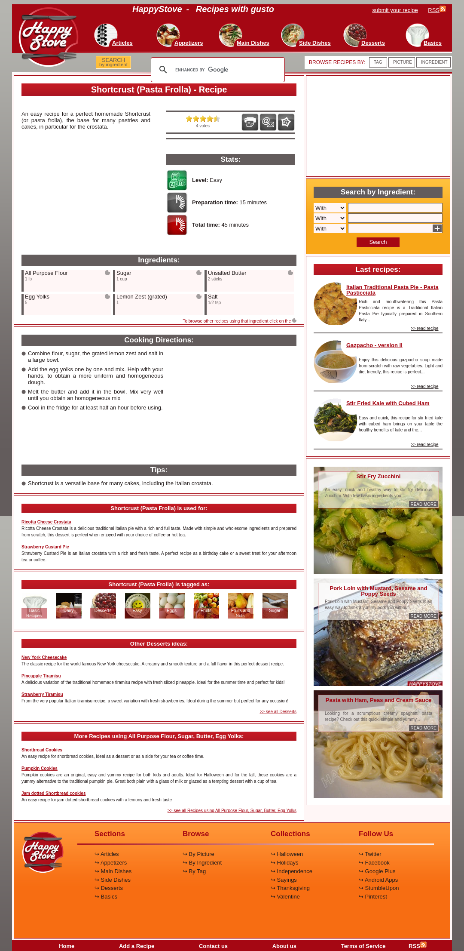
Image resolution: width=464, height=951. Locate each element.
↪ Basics (106, 896)
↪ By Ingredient (202, 862)
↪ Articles (107, 854)
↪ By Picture (198, 854)
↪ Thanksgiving (290, 888)
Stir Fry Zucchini (379, 476)
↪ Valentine (285, 896)
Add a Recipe (136, 946)
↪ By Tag (194, 871)
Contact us (213, 946)
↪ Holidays (284, 862)
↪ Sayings (284, 880)
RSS (418, 946)
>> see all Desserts (277, 711)
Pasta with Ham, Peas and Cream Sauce (378, 700)
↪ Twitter (370, 854)
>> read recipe (425, 328)
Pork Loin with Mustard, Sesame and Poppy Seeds (378, 591)
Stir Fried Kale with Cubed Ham (388, 403)
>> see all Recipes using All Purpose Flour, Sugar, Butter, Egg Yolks (232, 810)
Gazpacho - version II (374, 345)
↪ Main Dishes (113, 871)
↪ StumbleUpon (379, 888)
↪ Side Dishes (113, 880)
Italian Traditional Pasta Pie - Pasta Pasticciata (392, 290)
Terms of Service (363, 946)
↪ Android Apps (378, 880)
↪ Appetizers (111, 862)
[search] (216, 70)
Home (66, 946)
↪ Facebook (374, 862)
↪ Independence (291, 871)
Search (378, 242)
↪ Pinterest (373, 896)
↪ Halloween (287, 854)
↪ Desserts (109, 888)
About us (284, 946)
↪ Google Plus (377, 871)
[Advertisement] (85, 197)
